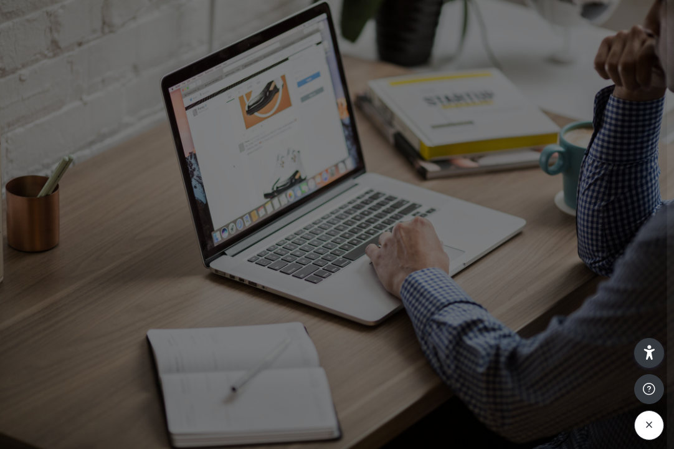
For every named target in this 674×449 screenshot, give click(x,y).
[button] (649, 353)
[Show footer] (649, 389)
